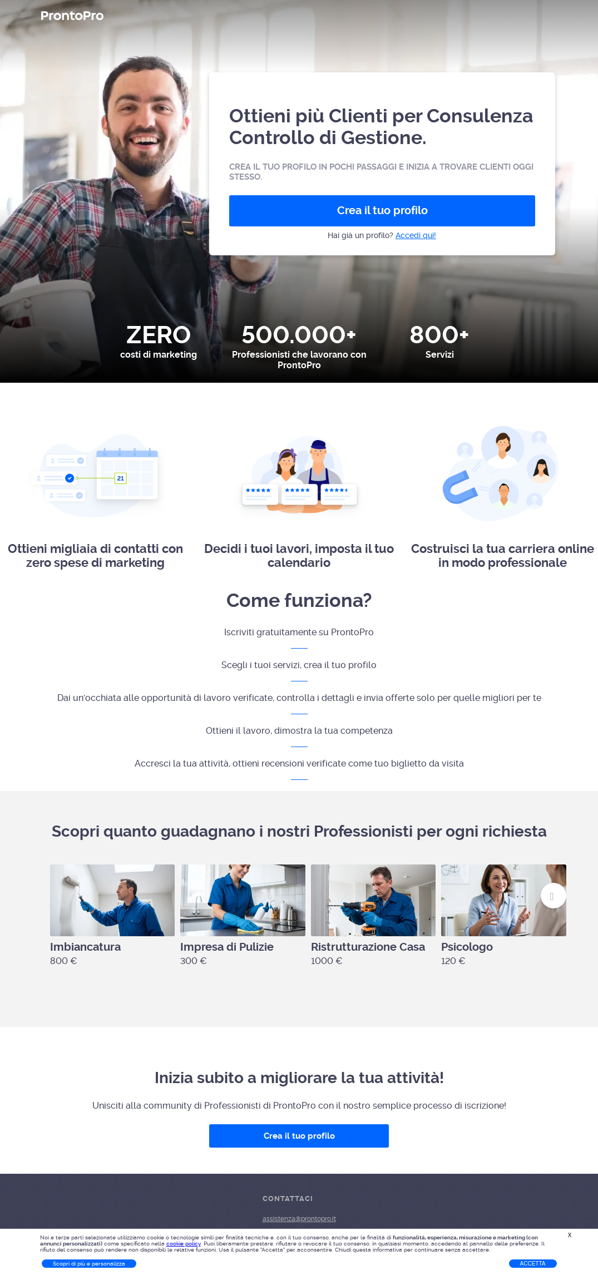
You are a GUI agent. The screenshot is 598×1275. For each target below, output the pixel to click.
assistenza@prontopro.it (299, 1219)
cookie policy (183, 1244)
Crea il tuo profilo (382, 210)
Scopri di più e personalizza (89, 1264)
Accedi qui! (416, 235)
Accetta (533, 1264)
